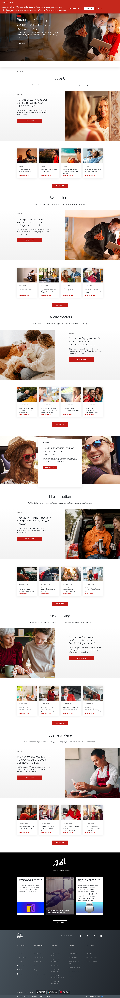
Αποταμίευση (22, 966)
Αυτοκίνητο (21, 957)
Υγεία (19, 953)
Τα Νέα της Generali (75, 971)
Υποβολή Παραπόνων (92, 961)
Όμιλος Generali (73, 953)
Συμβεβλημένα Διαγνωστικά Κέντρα (57, 976)
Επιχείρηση (21, 974)
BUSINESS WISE (23, 823)
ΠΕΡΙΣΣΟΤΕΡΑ (29, 120)
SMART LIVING (23, 703)
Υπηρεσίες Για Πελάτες (55, 954)
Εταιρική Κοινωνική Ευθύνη (75, 962)
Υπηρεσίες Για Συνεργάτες (55, 960)
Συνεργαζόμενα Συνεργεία (56, 982)
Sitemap (48, 996)
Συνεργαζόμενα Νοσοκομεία (56, 970)
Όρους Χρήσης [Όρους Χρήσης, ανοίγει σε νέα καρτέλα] (9, 12)
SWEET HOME (22, 285)
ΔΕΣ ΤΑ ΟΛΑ (60, 185)
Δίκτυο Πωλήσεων (91, 957)
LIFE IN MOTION (23, 584)
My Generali (54, 965)
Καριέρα (71, 976)
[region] (60, 6)
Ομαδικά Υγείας (39, 957)
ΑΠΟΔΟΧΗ (89, 8)
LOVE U (21, 166)
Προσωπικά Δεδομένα (37, 996)
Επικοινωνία (89, 953)
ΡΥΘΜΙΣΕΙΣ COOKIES (74, 8)
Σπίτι (19, 961)
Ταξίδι (20, 970)
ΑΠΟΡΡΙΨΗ (100, 8)
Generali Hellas (73, 957)
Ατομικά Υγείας (39, 953)
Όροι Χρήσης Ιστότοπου (23, 996)
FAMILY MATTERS (24, 405)
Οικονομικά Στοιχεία (75, 967)
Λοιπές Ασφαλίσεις (40, 974)
